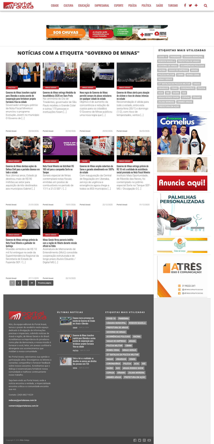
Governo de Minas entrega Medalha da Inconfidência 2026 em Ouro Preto (58, 97)
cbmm (180, 75)
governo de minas (167, 66)
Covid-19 (162, 57)
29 (33, 283)
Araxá (194, 70)
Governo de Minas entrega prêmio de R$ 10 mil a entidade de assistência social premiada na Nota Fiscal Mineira (134, 175)
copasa (186, 97)
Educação (84, 5)
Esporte (118, 5)
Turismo (173, 5)
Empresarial (102, 5)
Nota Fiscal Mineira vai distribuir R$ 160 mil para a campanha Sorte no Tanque (59, 171)
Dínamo (197, 97)
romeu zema (193, 75)
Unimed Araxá (184, 102)
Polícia (132, 5)
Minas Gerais (165, 79)
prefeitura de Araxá (189, 61)
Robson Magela (166, 61)
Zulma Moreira (166, 102)
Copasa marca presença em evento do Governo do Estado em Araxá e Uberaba (84, 321)
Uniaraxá (163, 88)
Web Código (24, 440)
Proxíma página (44, 283)
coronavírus (187, 88)
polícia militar (166, 75)
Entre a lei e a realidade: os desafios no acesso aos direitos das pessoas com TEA (84, 361)
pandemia (175, 57)
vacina (162, 70)
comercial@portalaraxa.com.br (23, 406)
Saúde (159, 5)
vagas (196, 84)
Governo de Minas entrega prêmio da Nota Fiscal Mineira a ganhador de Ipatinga (23, 244)
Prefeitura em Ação (168, 106)
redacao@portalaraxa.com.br (23, 400)
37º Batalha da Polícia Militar (174, 84)
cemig (174, 88)
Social (75, 368)
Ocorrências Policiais (192, 66)
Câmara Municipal (193, 57)
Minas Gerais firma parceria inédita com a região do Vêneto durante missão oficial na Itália (60, 246)
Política (146, 5)
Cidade (55, 5)
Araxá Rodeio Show (168, 97)
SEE (168, 93)
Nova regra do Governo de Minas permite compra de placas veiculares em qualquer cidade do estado (95, 99)
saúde (176, 93)
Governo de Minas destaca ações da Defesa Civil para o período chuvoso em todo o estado (22, 173)
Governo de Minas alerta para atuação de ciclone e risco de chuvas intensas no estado (133, 97)
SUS (184, 93)
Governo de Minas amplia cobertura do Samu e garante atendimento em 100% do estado (96, 173)
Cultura (68, 5)
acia (160, 93)
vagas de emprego (178, 70)
